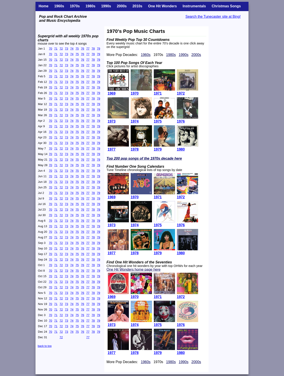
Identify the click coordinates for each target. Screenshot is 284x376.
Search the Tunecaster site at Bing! (213, 16)
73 (66, 48)
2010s (137, 6)
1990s (106, 6)
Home (43, 6)
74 (71, 48)
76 (82, 48)
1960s (59, 6)
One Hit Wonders (162, 6)
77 (87, 48)
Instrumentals (194, 6)
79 (98, 48)
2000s (122, 6)
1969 (112, 297)
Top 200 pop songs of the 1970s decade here (144, 158)
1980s (90, 6)
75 (77, 48)
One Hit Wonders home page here (133, 269)
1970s (75, 6)
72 (61, 48)
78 (93, 48)
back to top (45, 346)
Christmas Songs (226, 6)
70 (50, 48)
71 (55, 48)
